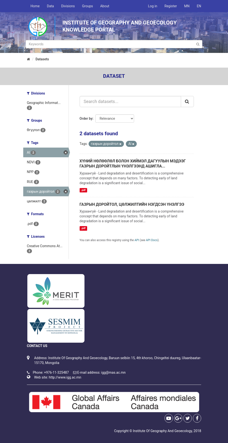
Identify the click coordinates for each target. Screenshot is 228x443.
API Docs (152, 240)
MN (187, 6)
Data (50, 6)
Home (35, 6)
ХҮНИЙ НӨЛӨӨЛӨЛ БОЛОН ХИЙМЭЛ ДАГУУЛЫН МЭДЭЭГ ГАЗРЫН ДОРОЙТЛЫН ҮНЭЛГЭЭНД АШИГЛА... (133, 163)
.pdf (83, 190)
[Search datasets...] (130, 101)
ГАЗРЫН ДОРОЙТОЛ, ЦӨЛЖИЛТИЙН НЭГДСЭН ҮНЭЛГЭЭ (132, 204)
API (137, 240)
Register (171, 6)
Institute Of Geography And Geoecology (162, 431)
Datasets (42, 59)
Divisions (68, 6)
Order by (86, 118)
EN (199, 6)
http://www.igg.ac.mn (65, 377)
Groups (87, 6)
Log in (152, 6)
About (104, 6)
